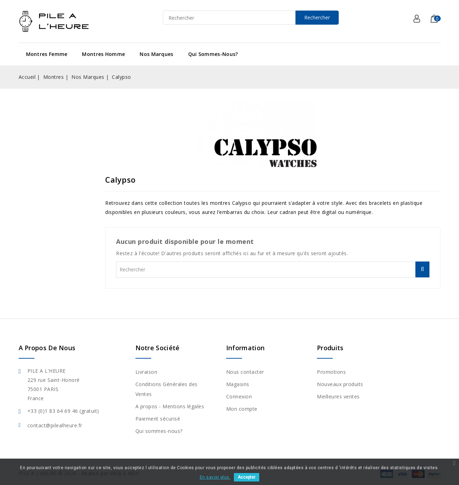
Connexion (239, 396)
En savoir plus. (215, 477)
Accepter (246, 477)
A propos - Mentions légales (169, 406)
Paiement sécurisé (157, 418)
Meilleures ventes (338, 396)
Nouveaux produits (340, 384)
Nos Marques (156, 54)
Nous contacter (245, 372)
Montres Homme (103, 54)
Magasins (237, 384)
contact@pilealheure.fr (54, 425)
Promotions (331, 372)
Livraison (146, 372)
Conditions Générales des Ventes (166, 389)
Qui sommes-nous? (213, 54)
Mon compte (241, 408)
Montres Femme (47, 54)
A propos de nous (47, 348)
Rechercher (317, 17)
